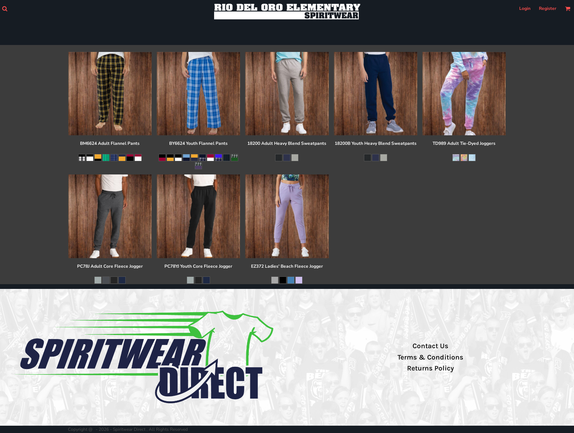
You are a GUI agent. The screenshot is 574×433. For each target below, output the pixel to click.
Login (525, 8)
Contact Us (430, 346)
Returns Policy (430, 368)
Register (547, 8)
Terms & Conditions (430, 357)
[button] (4, 8)
